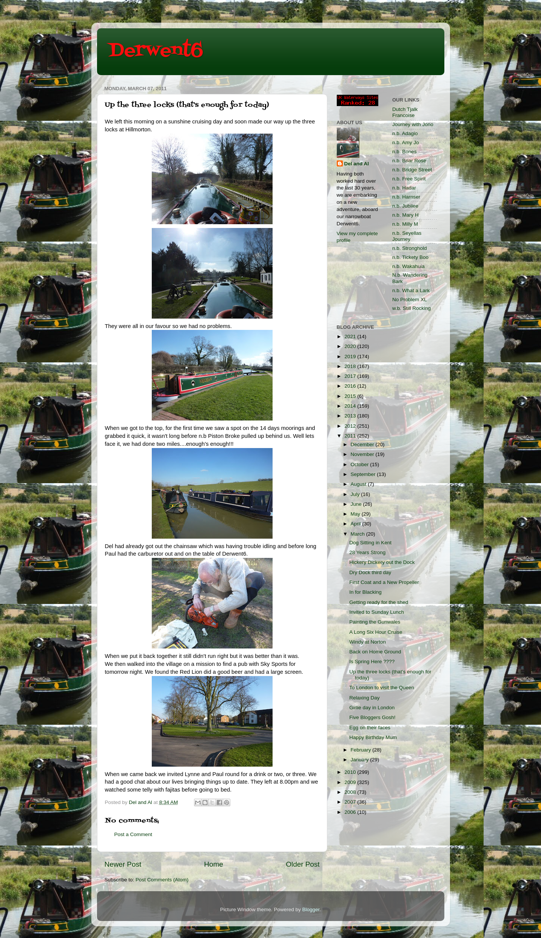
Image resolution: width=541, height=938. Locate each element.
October (360, 464)
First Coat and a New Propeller (384, 582)
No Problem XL (409, 299)
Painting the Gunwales (374, 622)
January (360, 759)
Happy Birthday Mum (373, 737)
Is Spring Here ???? (372, 661)
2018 (350, 366)
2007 (350, 802)
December (363, 444)
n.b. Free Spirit (409, 179)
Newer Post (123, 864)
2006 (350, 812)
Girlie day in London (372, 707)
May (356, 514)
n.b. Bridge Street (412, 170)
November (363, 454)
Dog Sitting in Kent (370, 542)
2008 (350, 792)
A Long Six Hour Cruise (375, 632)
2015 (350, 396)
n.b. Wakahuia (408, 266)
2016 (350, 386)
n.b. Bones (404, 151)
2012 (350, 426)
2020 (350, 346)
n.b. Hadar (404, 188)
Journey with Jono (412, 124)
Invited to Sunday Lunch (376, 612)
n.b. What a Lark (411, 290)
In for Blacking (365, 592)
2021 (350, 336)
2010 (350, 772)
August (359, 484)
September (364, 474)
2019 (350, 356)
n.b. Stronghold (409, 248)
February (362, 750)
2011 (350, 436)
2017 (350, 376)
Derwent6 (155, 51)
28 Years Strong (367, 552)
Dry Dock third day (370, 572)
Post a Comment (133, 834)
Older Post (302, 864)
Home (213, 864)
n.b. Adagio (405, 133)
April (356, 524)
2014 (350, 406)
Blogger (311, 909)
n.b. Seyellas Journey (406, 236)
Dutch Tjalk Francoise (405, 112)
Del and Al (356, 163)
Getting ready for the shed (378, 602)
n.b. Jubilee (405, 206)
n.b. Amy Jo (405, 142)
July (356, 494)
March (358, 534)
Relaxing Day (364, 698)
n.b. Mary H (405, 215)
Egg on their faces (369, 727)
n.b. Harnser (406, 197)
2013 (350, 416)
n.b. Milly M (405, 224)
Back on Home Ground (375, 652)
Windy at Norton (367, 642)
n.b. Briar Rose (409, 160)
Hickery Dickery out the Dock (382, 562)
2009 (350, 782)
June (357, 504)
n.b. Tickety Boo (410, 257)
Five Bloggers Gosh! (372, 717)
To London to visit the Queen (381, 687)
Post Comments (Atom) (162, 880)
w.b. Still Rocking (411, 308)
